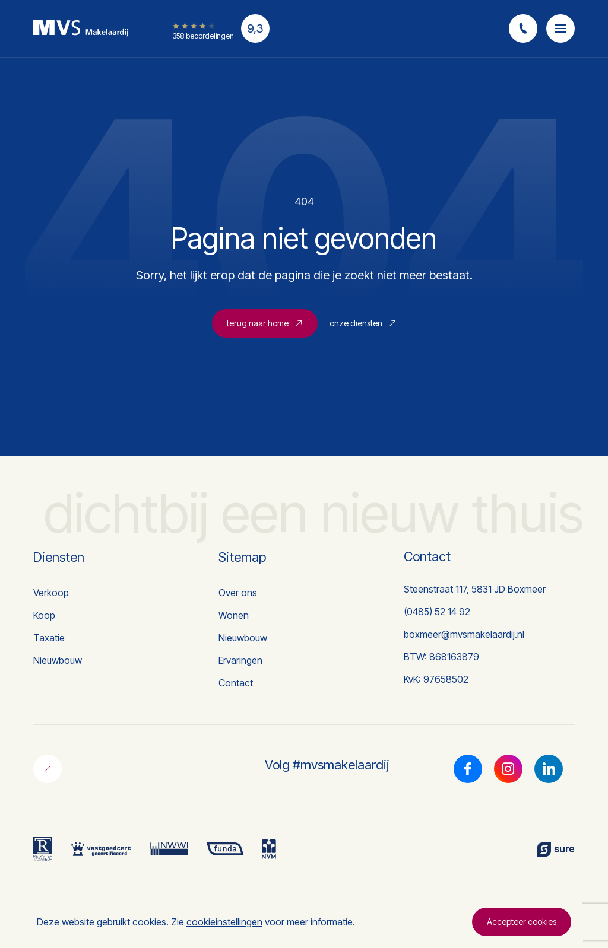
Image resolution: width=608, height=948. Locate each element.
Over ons (237, 593)
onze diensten (363, 323)
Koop (44, 615)
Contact (235, 683)
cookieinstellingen (224, 922)
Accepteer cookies (521, 922)
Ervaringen (240, 660)
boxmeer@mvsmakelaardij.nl (464, 634)
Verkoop (51, 593)
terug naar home (265, 323)
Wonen (233, 615)
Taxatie (49, 638)
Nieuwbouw (57, 660)
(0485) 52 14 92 (437, 612)
